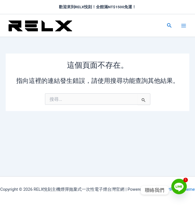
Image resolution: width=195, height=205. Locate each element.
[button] (169, 25)
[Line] (179, 190)
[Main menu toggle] (183, 25)
